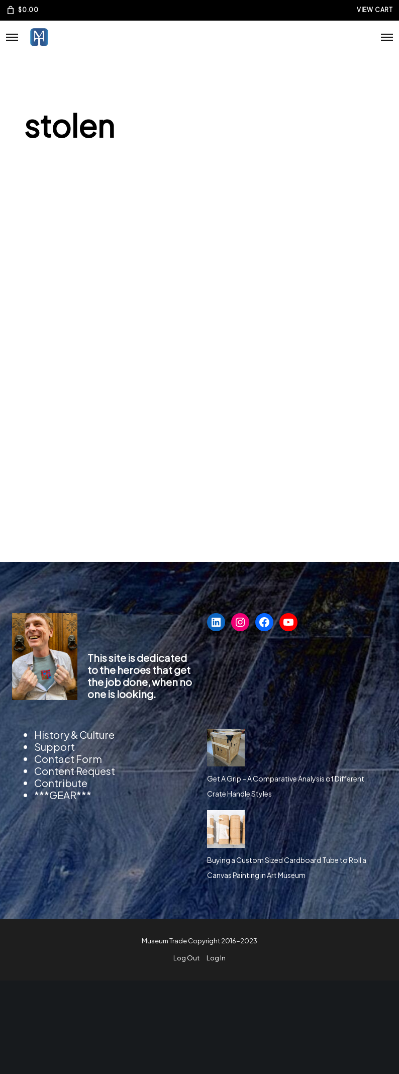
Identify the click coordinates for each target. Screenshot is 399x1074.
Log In (216, 958)
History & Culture (74, 734)
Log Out (186, 958)
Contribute (60, 782)
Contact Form (68, 758)
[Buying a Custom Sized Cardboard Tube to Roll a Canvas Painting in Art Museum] (226, 829)
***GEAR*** (62, 795)
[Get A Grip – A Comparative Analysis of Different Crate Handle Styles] (226, 747)
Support (54, 746)
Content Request (74, 770)
